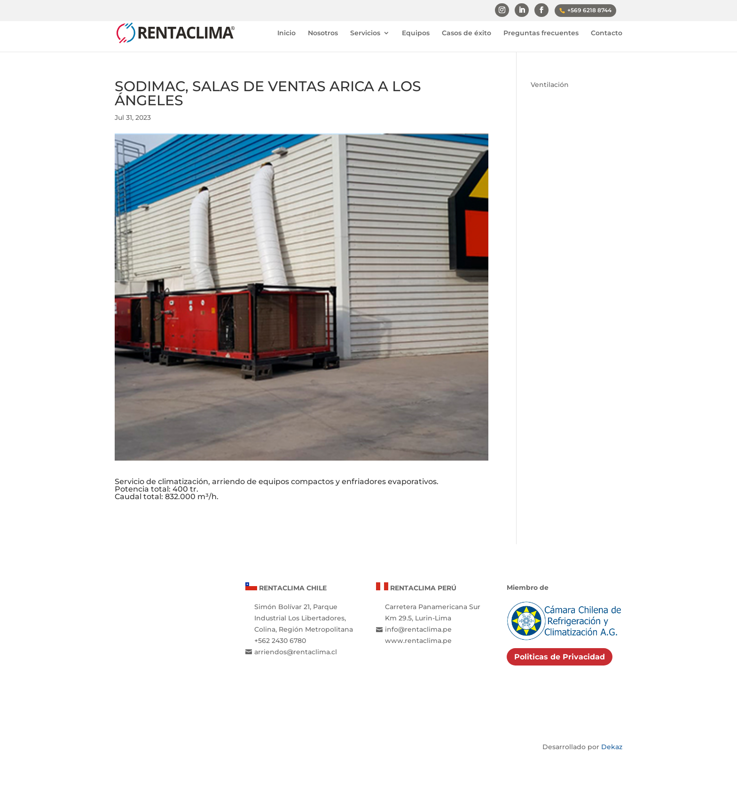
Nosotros (323, 33)
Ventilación (550, 84)
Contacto (606, 33)
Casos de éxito (466, 33)
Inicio (286, 33)
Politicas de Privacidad (559, 656)
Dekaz (611, 747)
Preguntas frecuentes (541, 33)
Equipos (416, 33)
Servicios (365, 33)
